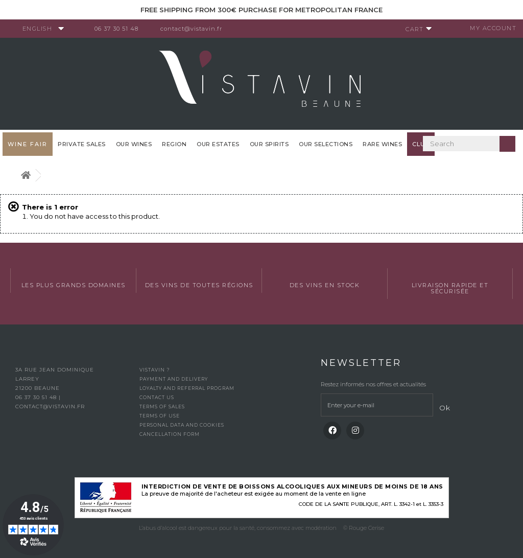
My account (490, 28)
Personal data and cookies (181, 425)
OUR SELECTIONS (325, 144)
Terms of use (159, 415)
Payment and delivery (173, 379)
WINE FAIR (27, 144)
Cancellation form (169, 434)
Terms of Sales (162, 406)
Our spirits (269, 144)
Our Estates (218, 144)
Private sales (82, 144)
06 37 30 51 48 (119, 28)
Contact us (156, 397)
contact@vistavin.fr (194, 28)
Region (174, 144)
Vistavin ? (154, 370)
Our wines (134, 144)
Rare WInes (382, 144)
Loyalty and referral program (186, 388)
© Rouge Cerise (363, 527)
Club (421, 144)
